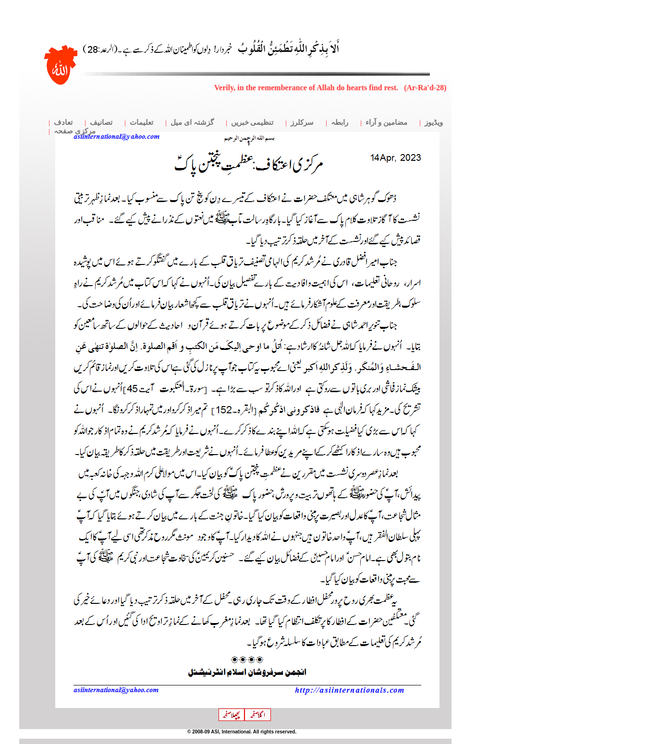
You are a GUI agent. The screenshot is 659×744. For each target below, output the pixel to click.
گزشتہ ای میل (192, 122)
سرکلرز (302, 122)
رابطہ (339, 122)
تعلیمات (141, 122)
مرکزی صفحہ (75, 131)
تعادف (63, 122)
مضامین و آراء (386, 122)
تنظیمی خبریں (252, 122)
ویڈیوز (434, 122)
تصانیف (101, 122)
